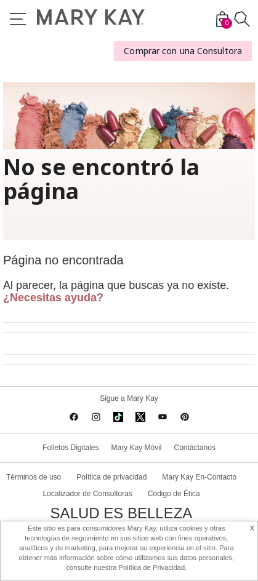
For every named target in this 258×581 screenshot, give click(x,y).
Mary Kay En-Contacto (199, 477)
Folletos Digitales (70, 447)
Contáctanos (195, 447)
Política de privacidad (111, 477)
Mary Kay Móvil (136, 447)
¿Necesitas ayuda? (53, 297)
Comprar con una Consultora (183, 51)
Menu (18, 19)
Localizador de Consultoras (87, 493)
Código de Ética (174, 493)
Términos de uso (33, 477)
